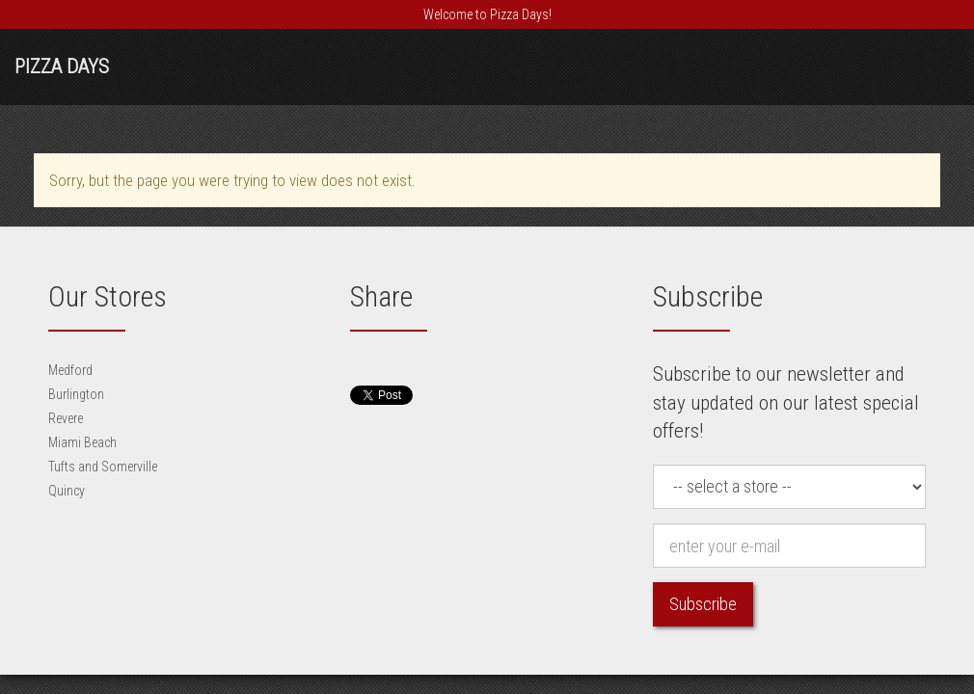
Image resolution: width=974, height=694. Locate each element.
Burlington (76, 394)
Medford (70, 370)
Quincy (66, 490)
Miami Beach (82, 442)
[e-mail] (789, 545)
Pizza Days (61, 66)
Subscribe (703, 604)
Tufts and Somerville (102, 466)
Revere (65, 418)
